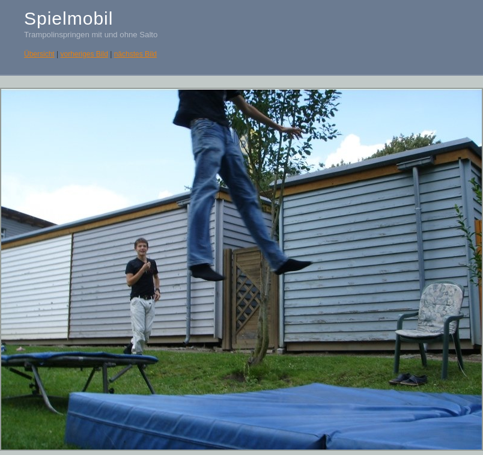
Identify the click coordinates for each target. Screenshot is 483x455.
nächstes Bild (135, 54)
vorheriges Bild (84, 54)
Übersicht (39, 54)
